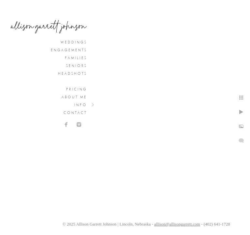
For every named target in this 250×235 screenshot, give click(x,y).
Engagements (69, 50)
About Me (74, 97)
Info (80, 104)
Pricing (76, 89)
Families (76, 57)
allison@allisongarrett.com (177, 224)
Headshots (72, 73)
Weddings (74, 42)
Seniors (76, 65)
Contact (75, 112)
